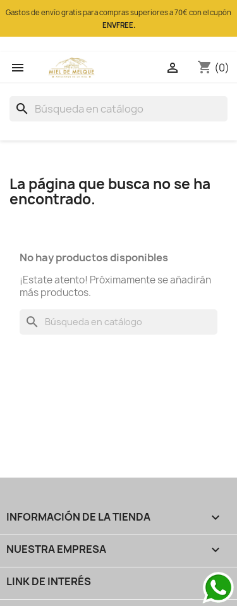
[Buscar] (118, 108)
